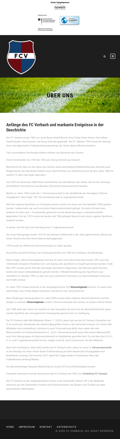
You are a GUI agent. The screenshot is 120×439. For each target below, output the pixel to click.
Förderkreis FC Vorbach (95, 373)
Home (10, 427)
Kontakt (46, 427)
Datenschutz (67, 427)
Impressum (27, 427)
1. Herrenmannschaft (101, 347)
